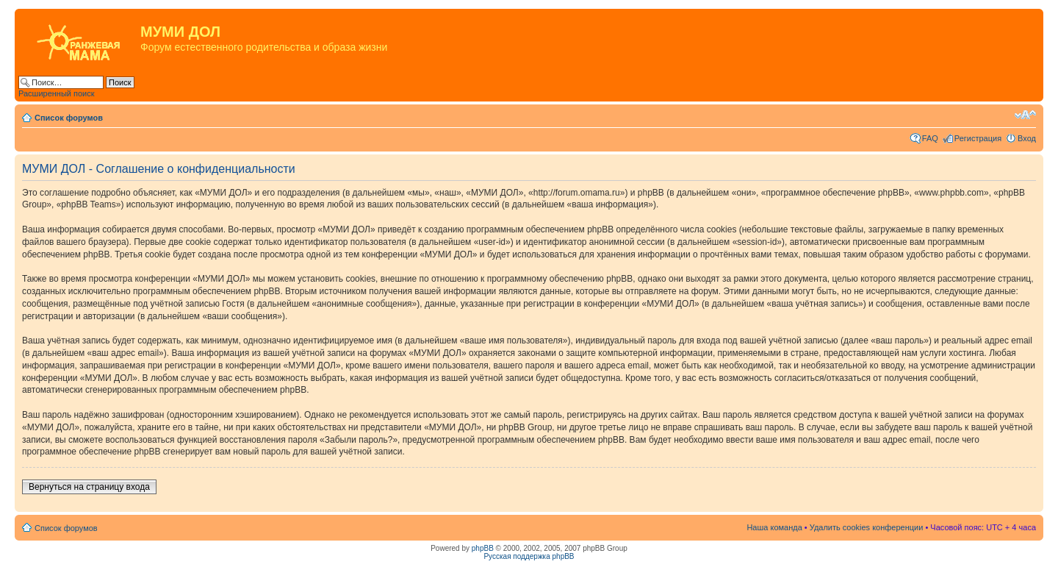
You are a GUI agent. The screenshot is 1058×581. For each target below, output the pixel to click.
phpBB (483, 548)
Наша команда (774, 527)
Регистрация (977, 138)
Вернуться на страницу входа (89, 487)
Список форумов (69, 117)
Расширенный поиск (56, 93)
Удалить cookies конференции (867, 527)
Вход (1027, 138)
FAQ (930, 138)
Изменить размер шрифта (1025, 114)
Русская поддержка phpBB (528, 556)
